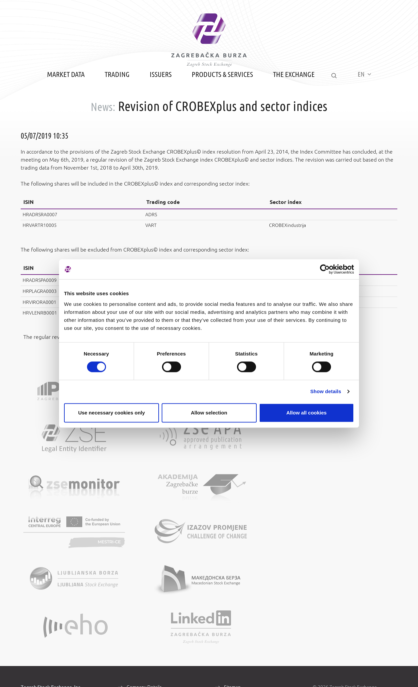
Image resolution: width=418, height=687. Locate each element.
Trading (114, 87)
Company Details (144, 556)
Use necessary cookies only (111, 412)
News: (103, 119)
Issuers (158, 87)
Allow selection (209, 412)
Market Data (63, 87)
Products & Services (220, 87)
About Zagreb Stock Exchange (157, 566)
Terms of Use (237, 566)
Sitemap (232, 556)
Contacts (136, 575)
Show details (325, 391)
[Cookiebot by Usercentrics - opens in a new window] (325, 269)
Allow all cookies (306, 412)
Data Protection (240, 575)
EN (367, 87)
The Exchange (291, 87)
